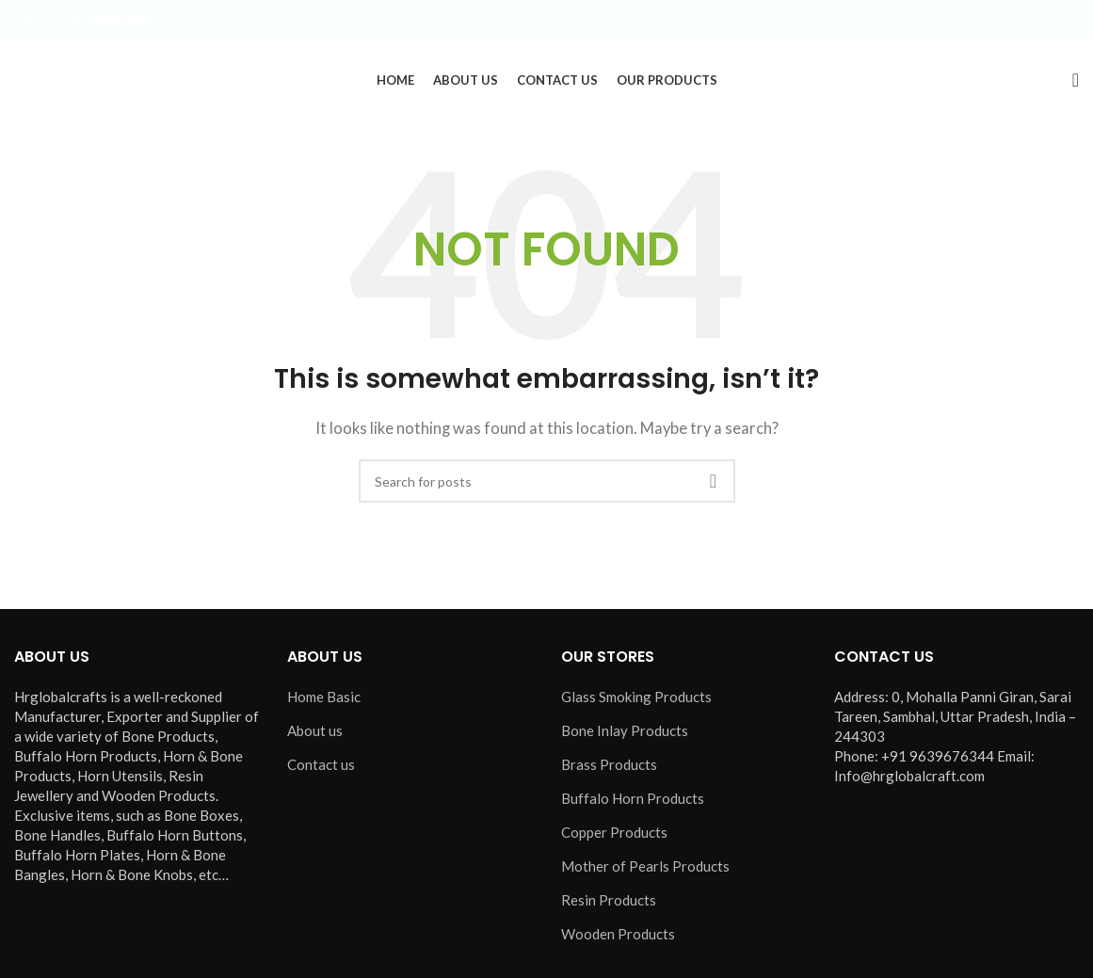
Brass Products (609, 768)
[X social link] (989, 20)
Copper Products (614, 835)
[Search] (1075, 82)
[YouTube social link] (1034, 20)
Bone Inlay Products (624, 734)
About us (315, 734)
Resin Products (608, 903)
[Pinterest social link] (1057, 20)
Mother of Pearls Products (645, 869)
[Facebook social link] (967, 20)
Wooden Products (618, 937)
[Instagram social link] (1012, 20)
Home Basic (324, 700)
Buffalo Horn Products (632, 802)
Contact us (321, 768)
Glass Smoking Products (636, 700)
